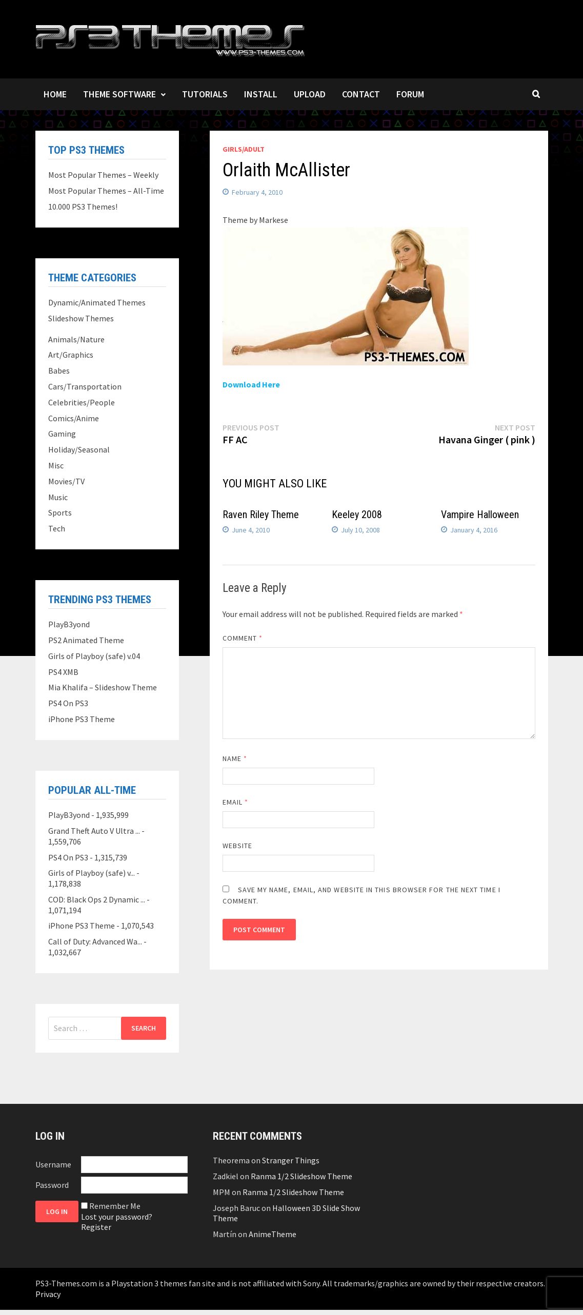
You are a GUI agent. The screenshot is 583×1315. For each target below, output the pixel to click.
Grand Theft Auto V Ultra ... (94, 831)
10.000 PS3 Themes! (82, 206)
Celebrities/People (81, 402)
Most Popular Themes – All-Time (106, 191)
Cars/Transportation (85, 386)
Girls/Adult (244, 149)
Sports (60, 512)
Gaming (62, 433)
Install (260, 94)
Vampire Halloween (480, 514)
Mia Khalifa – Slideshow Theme (102, 687)
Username (53, 1164)
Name (235, 758)
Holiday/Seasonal (79, 449)
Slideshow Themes (81, 318)
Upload (310, 94)
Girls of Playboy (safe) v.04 (94, 656)
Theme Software (119, 94)
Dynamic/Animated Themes (97, 302)
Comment (243, 638)
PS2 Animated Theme (86, 640)
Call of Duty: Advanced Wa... (95, 941)
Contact (361, 94)
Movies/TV (66, 481)
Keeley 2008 (357, 514)
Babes (59, 370)
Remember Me (114, 1206)
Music (58, 497)
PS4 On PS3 (68, 703)
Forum (410, 94)
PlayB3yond (69, 624)
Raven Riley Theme (261, 514)
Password (52, 1185)
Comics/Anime (73, 418)
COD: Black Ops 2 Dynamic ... (96, 899)
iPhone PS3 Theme (81, 719)
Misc (56, 465)
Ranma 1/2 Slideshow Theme (301, 1176)
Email (236, 802)
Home (55, 94)
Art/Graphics (70, 355)
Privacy (48, 1294)
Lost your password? (116, 1216)
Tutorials (205, 94)
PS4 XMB (63, 672)
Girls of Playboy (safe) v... (91, 873)
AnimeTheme (272, 1234)
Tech (56, 528)
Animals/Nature (76, 339)
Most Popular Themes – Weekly (103, 175)
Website (238, 845)
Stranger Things (290, 1160)
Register (96, 1227)
